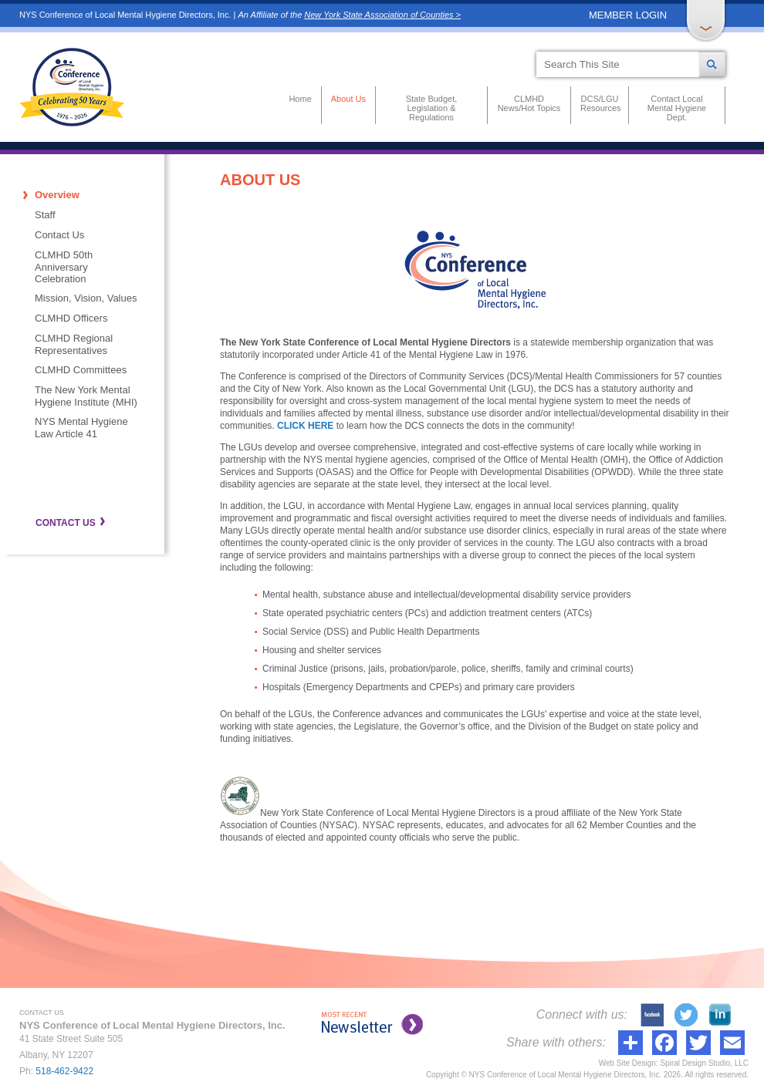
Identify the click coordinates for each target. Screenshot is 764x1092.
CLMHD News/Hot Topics (529, 103)
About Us (348, 98)
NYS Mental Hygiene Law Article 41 (81, 428)
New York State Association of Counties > (382, 14)
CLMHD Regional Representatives (74, 344)
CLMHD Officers (71, 318)
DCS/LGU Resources (599, 103)
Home (300, 98)
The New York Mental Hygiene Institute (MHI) (86, 396)
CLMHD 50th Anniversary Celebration (64, 267)
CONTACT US (65, 522)
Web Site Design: (628, 1063)
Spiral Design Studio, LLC (704, 1063)
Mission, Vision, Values (86, 298)
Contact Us (59, 235)
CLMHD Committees (81, 370)
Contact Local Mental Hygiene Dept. (676, 108)
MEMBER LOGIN (628, 15)
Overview (57, 195)
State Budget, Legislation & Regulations (432, 108)
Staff (45, 215)
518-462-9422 (64, 1071)
